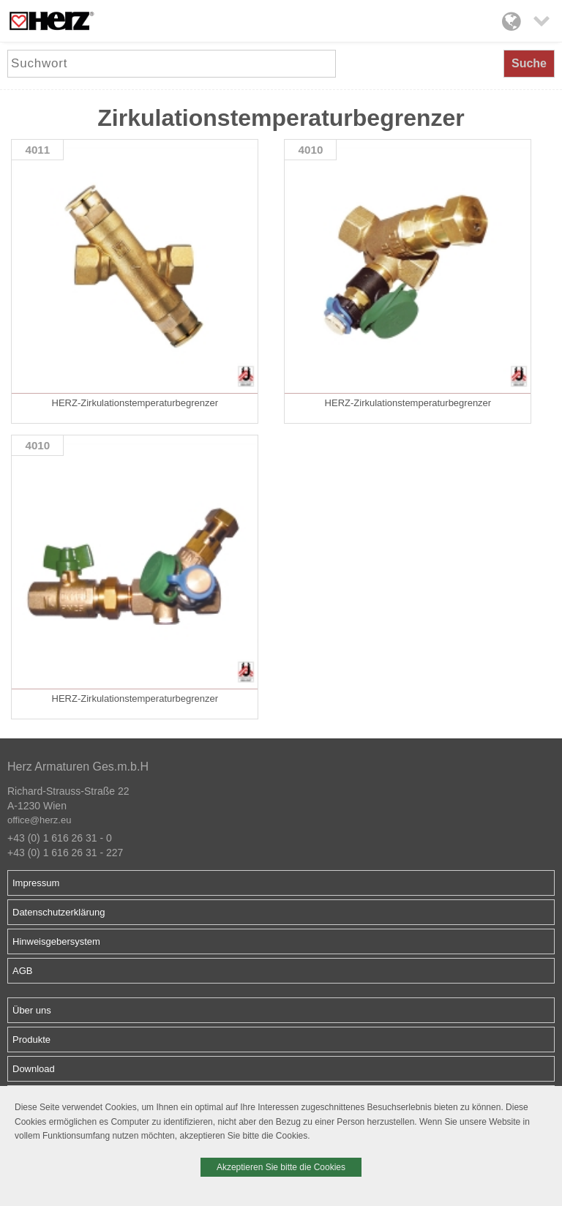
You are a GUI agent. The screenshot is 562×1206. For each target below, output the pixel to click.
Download (33, 1068)
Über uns (31, 1010)
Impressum (35, 882)
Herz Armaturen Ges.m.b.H (78, 766)
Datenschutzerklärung (58, 912)
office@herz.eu (39, 819)
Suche (529, 63)
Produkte (31, 1039)
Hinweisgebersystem (56, 941)
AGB (22, 970)
